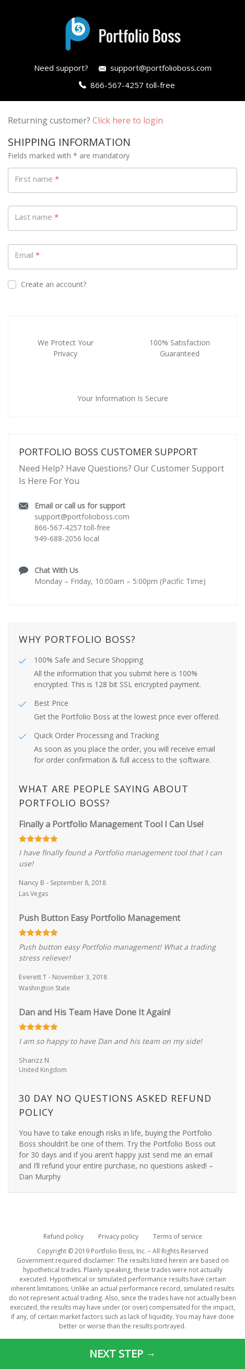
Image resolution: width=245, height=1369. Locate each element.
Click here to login (127, 120)
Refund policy (63, 1236)
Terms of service (177, 1236)
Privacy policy (118, 1236)
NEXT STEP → (122, 1354)
